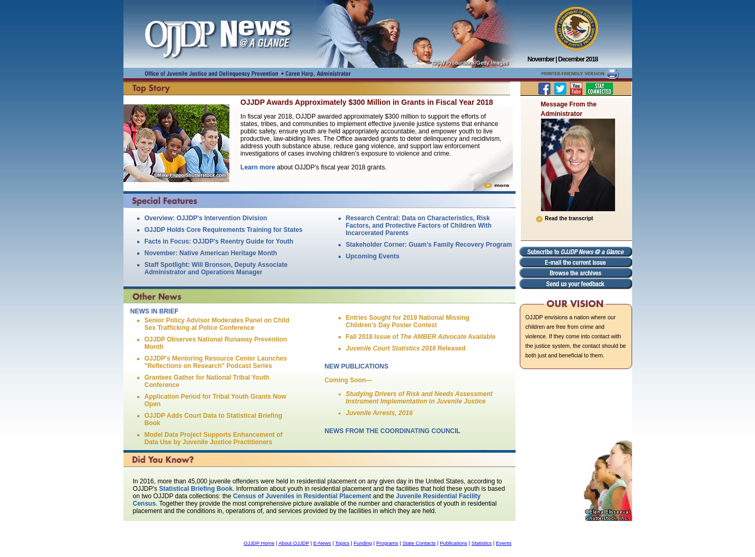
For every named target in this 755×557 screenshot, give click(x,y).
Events (503, 543)
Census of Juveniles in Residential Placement (302, 496)
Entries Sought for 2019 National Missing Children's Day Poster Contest (407, 321)
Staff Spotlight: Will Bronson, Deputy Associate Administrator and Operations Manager (216, 268)
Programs (387, 543)
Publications (453, 543)
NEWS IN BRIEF (154, 311)
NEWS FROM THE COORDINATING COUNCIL (392, 431)
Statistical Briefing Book (196, 488)
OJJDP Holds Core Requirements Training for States (224, 229)
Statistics (482, 543)
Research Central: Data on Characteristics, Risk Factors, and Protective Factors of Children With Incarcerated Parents (419, 225)
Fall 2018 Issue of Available (421, 336)
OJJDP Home (259, 543)
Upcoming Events (372, 256)
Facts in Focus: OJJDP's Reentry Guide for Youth (219, 241)
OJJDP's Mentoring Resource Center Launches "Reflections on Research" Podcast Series (216, 362)
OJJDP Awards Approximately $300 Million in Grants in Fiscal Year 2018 (367, 102)
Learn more (258, 167)
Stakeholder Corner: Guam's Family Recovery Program (429, 244)
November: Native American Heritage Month (211, 253)
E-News (322, 543)
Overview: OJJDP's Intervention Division (206, 218)
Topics (342, 543)
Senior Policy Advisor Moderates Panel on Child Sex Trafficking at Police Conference (217, 324)
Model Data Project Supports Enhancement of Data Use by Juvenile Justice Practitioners (214, 438)
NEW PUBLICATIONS (356, 366)
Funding (363, 543)
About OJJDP (293, 543)
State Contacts (419, 543)
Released (406, 348)
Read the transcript (564, 218)
